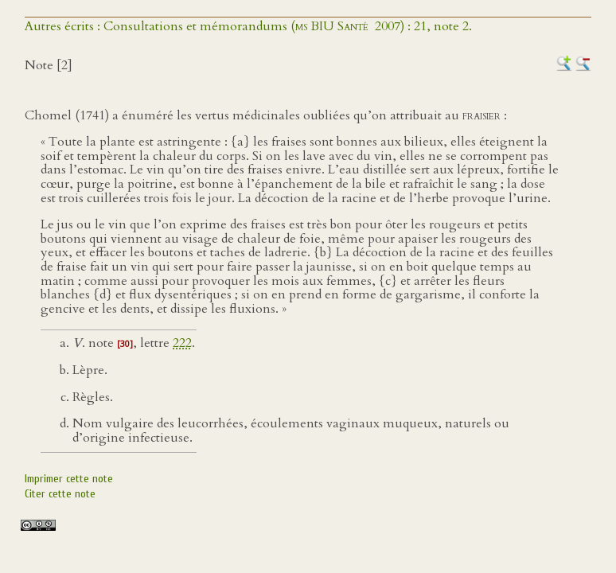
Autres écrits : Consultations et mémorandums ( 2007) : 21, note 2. (248, 26)
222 (182, 343)
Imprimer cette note (69, 478)
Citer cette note (60, 494)
